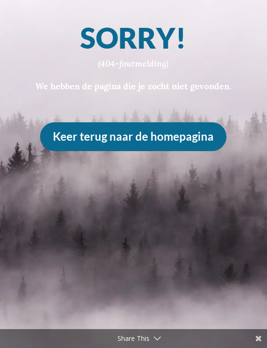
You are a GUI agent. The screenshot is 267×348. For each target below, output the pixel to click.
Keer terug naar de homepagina (133, 136)
